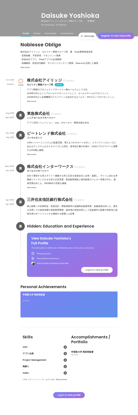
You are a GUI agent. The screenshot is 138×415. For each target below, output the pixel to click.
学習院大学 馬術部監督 (34, 294)
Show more (61, 379)
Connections (67, 33)
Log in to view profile (96, 269)
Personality (50, 33)
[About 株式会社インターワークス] (20, 168)
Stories (37, 33)
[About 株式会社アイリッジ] (20, 82)
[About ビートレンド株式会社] (20, 135)
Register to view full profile (116, 35)
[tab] (25, 33)
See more (25, 67)
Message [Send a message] (87, 36)
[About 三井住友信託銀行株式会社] (20, 202)
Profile (26, 33)
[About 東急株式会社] (20, 115)
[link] (69, 304)
